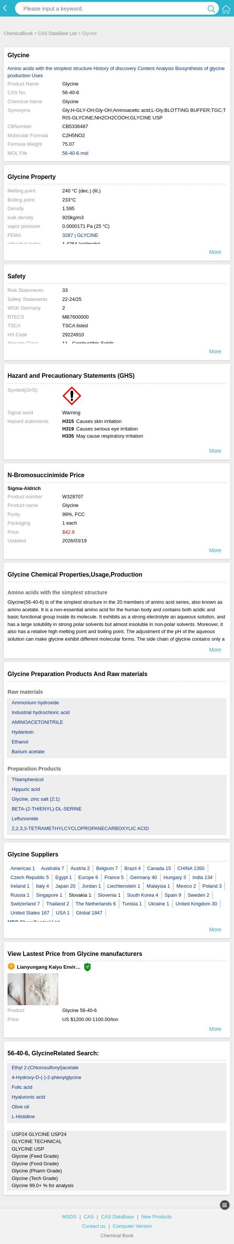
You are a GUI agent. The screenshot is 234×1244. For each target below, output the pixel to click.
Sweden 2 (199, 895)
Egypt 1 (63, 877)
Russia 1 (20, 895)
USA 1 (63, 913)
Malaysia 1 (158, 886)
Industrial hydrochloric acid (41, 712)
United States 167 (30, 913)
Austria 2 (80, 868)
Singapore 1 (49, 895)
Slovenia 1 (109, 895)
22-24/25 (72, 299)
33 (65, 290)
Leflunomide (25, 818)
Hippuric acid (26, 789)
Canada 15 (159, 868)
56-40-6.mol (75, 153)
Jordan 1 (91, 886)
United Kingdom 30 (196, 904)
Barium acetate (28, 751)
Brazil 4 (133, 868)
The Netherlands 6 (96, 904)
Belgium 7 (107, 868)
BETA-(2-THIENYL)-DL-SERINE (47, 809)
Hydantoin (23, 732)
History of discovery (114, 68)
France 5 (114, 877)
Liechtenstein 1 (123, 886)
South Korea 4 (142, 895)
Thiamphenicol (28, 779)
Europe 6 (88, 877)
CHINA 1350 (191, 868)
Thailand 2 (57, 904)
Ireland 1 (20, 886)
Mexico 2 (186, 886)
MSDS (69, 1217)
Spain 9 (173, 895)
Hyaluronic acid (28, 1097)
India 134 (203, 877)
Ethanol (20, 742)
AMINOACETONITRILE (37, 722)
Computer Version (132, 1226)
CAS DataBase (117, 1217)
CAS (89, 1217)
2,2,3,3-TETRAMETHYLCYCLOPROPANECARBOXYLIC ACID (80, 828)
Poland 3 (212, 886)
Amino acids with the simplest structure (50, 68)
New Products (156, 1217)
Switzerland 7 (25, 904)
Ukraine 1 (158, 904)
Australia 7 (52, 868)
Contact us (93, 1226)
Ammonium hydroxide (35, 702)
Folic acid (22, 1087)
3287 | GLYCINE (80, 235)
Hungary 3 (175, 877)
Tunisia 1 (132, 904)
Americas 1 (23, 868)
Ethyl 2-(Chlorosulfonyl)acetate (45, 1067)
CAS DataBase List (57, 33)
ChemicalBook (18, 33)
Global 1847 (89, 913)
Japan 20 (65, 886)
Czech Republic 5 (30, 877)
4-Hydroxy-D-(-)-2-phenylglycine (46, 1077)
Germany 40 (143, 877)
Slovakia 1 (80, 895)
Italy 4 (42, 886)
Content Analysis (155, 68)
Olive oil (20, 1107)
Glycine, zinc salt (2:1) (36, 799)
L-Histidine (23, 1116)
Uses (37, 75)
